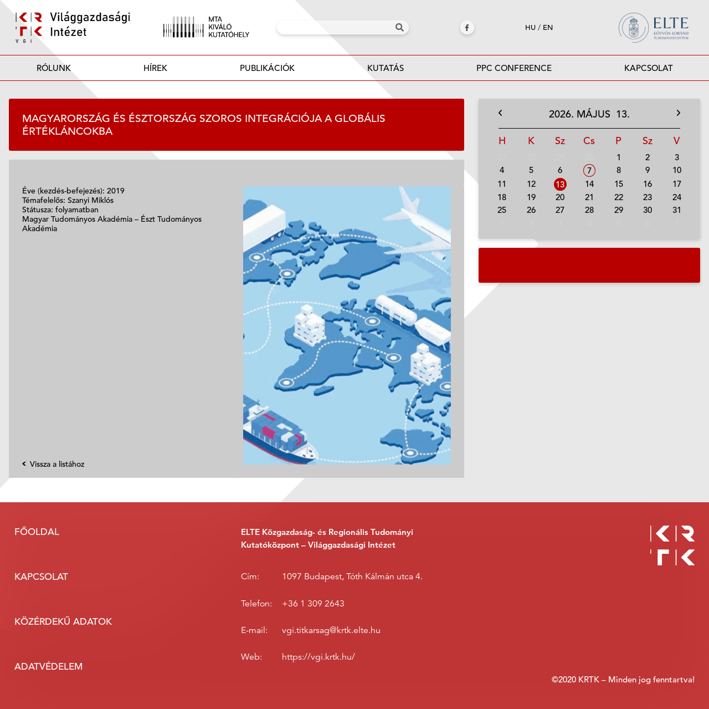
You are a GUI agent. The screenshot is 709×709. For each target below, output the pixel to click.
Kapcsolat (648, 68)
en (548, 27)
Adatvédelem (48, 666)
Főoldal (36, 532)
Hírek (155, 68)
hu (530, 27)
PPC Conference (514, 68)
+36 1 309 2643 (313, 603)
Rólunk (54, 68)
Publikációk (267, 71)
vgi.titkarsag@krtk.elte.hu (331, 630)
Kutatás (385, 68)
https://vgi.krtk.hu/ (318, 656)
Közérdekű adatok (63, 622)
